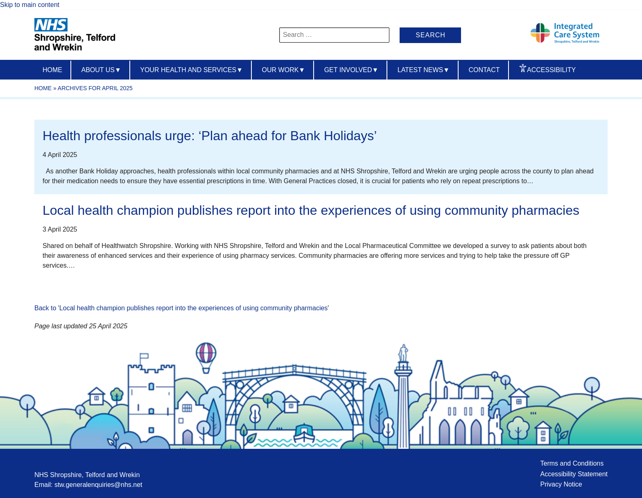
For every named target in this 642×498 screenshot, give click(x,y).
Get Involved (351, 69)
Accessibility (551, 69)
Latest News (424, 69)
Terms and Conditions (572, 463)
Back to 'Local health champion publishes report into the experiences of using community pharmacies (181, 308)
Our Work (283, 69)
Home (52, 69)
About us (101, 69)
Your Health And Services (191, 69)
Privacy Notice (561, 484)
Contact (484, 69)
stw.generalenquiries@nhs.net (98, 484)
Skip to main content (29, 4)
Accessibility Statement (574, 474)
